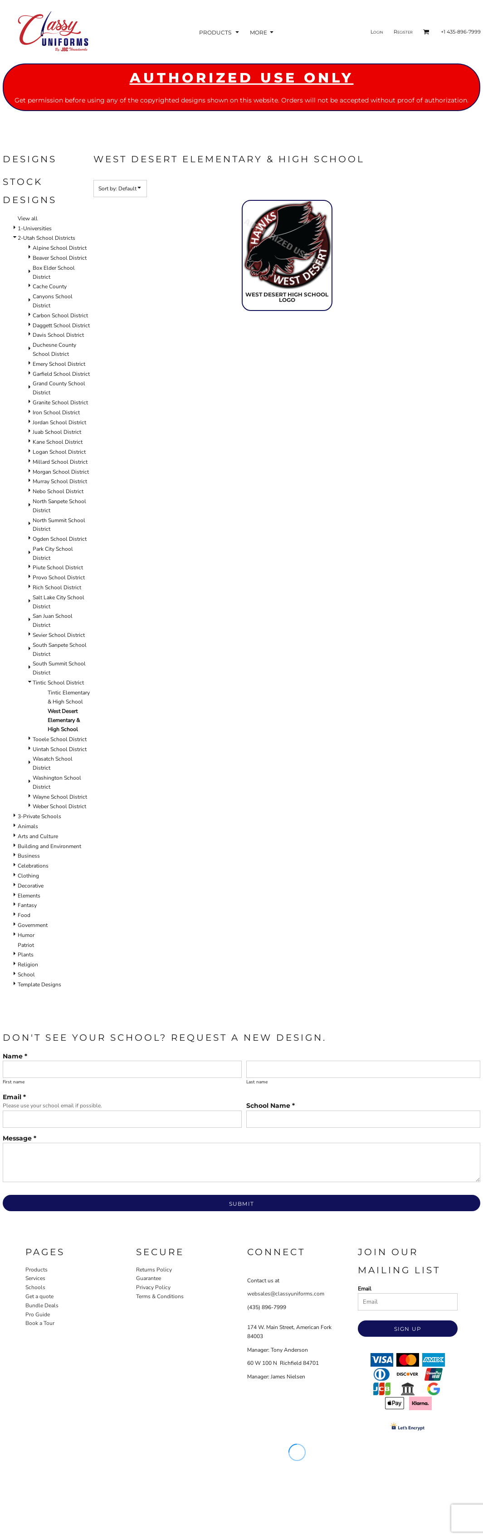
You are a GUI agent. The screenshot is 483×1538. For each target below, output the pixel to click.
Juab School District (57, 432)
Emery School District (59, 364)
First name (13, 1082)
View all (28, 218)
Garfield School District (61, 374)
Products (36, 1269)
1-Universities (35, 228)
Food (24, 915)
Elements (29, 895)
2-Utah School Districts (46, 238)
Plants (26, 954)
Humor (26, 935)
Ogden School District (60, 539)
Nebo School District (58, 491)
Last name (257, 1082)
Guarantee (148, 1278)
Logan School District (59, 452)
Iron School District (56, 412)
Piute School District (58, 567)
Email (364, 1288)
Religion (28, 964)
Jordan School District (59, 422)
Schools (35, 1287)
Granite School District (60, 402)
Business (29, 855)
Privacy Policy (153, 1287)
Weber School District (59, 806)
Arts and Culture (38, 836)
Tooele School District (60, 739)
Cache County (50, 286)
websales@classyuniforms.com (285, 1293)
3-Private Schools (39, 816)
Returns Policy (154, 1269)
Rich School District (57, 587)
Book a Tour (39, 1323)
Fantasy (27, 905)
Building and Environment (49, 846)
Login (377, 32)
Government (33, 925)
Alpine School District (60, 248)
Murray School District (60, 481)
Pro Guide (37, 1314)
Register (403, 32)
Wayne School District (60, 797)
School (26, 974)
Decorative (31, 885)
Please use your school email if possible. (52, 1105)
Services (35, 1278)
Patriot (26, 945)
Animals (28, 826)
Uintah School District (60, 749)
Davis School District (58, 335)
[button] (220, 32)
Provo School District (59, 577)
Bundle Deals (42, 1305)
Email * (14, 1097)
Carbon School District (60, 315)
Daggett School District (61, 325)
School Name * (270, 1105)
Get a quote (39, 1296)
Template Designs (39, 984)
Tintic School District (58, 682)
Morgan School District (61, 471)
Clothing (28, 875)
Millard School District (60, 462)
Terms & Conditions (160, 1296)
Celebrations (33, 865)
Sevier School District (59, 635)
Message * (19, 1138)
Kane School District (58, 442)
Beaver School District (60, 258)
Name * (15, 1056)
